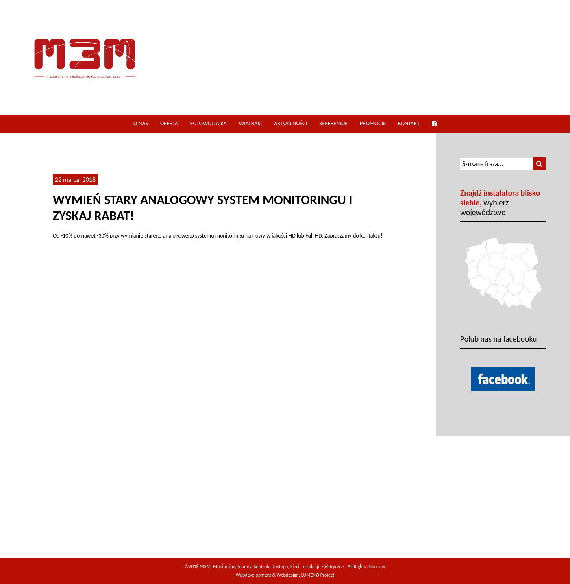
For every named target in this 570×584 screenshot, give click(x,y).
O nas (140, 123)
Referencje (333, 123)
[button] (539, 163)
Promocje (373, 123)
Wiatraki (250, 123)
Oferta (169, 123)
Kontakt (409, 123)
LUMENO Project (317, 575)
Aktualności (290, 123)
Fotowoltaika (208, 123)
